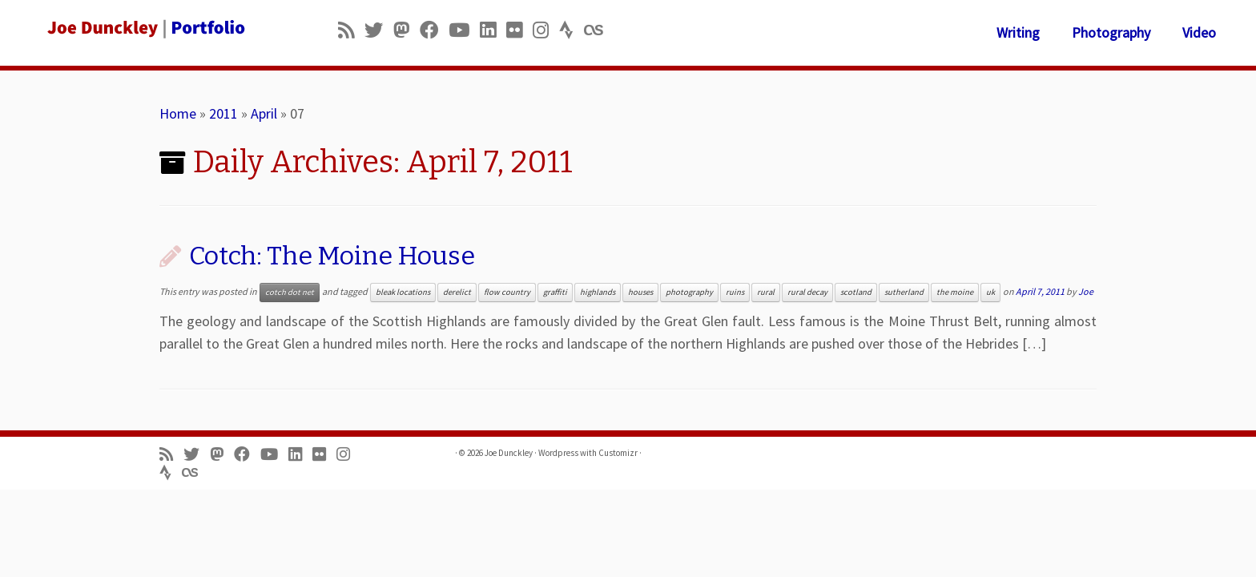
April (264, 113)
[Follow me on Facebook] (434, 30)
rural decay (807, 292)
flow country (507, 292)
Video (1199, 32)
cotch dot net (289, 292)
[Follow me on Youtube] (464, 30)
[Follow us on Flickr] (519, 30)
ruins (735, 292)
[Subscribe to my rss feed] (351, 30)
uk (990, 292)
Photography (1111, 32)
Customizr (618, 452)
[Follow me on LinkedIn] (493, 30)
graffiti (555, 292)
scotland (856, 292)
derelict (457, 292)
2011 (223, 113)
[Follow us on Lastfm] (598, 30)
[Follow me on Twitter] (378, 30)
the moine (954, 292)
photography (689, 292)
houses (640, 292)
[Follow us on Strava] (571, 30)
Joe (1085, 291)
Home (177, 113)
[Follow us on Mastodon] (406, 30)
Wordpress (558, 452)
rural (766, 292)
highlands (597, 292)
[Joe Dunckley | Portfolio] (145, 28)
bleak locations (403, 292)
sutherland (904, 292)
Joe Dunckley (509, 452)
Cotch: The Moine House (332, 255)
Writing (1018, 32)
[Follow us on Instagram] (546, 30)
